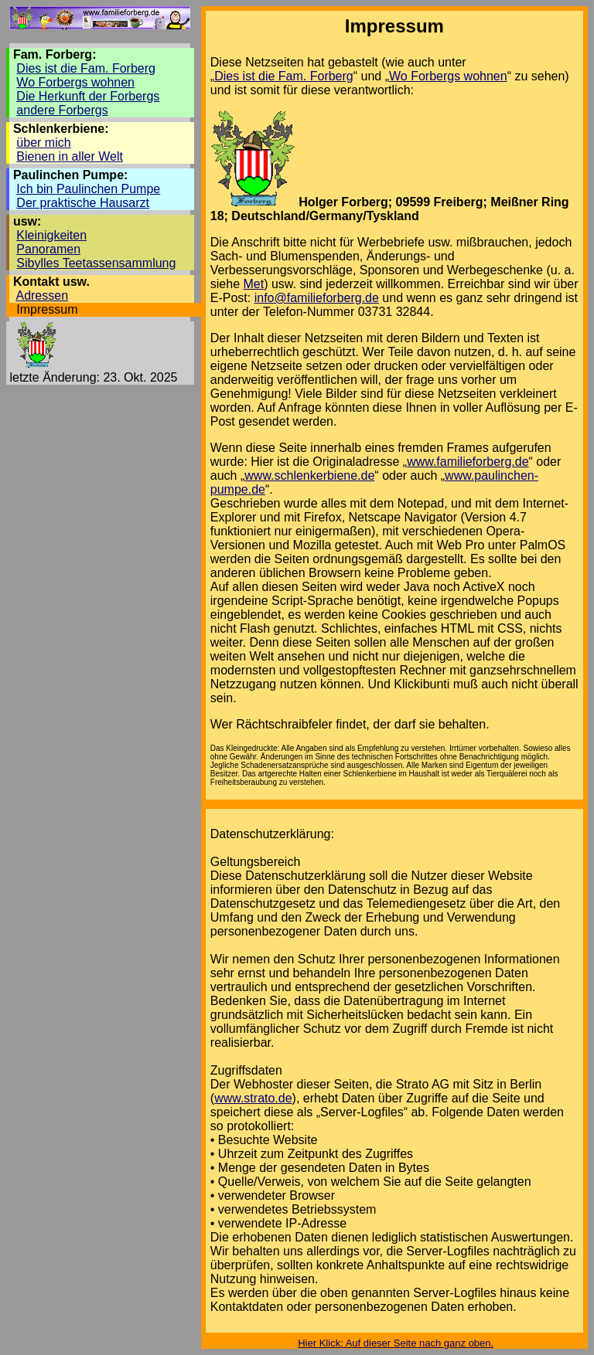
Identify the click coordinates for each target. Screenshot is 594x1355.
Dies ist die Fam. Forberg (85, 68)
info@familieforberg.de (316, 297)
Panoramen (48, 249)
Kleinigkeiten (51, 235)
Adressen (41, 295)
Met (254, 283)
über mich (43, 142)
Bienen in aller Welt (69, 156)
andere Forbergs (62, 110)
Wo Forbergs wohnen (75, 82)
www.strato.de (253, 1098)
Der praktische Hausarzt (82, 202)
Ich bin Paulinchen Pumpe (88, 188)
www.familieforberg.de (467, 461)
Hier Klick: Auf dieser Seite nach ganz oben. (395, 1343)
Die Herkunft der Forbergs (87, 96)
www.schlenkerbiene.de (309, 475)
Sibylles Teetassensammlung (96, 263)
